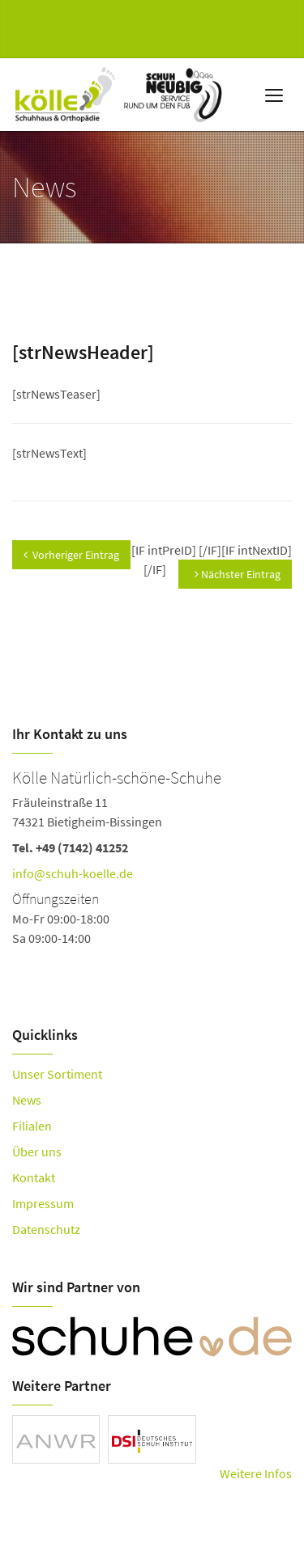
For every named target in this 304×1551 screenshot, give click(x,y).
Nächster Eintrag (237, 574)
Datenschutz (46, 1229)
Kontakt (33, 1177)
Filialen (32, 1126)
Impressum (43, 1203)
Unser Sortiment (57, 1074)
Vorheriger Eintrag (71, 554)
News (26, 1100)
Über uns (37, 1151)
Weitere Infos (256, 1473)
